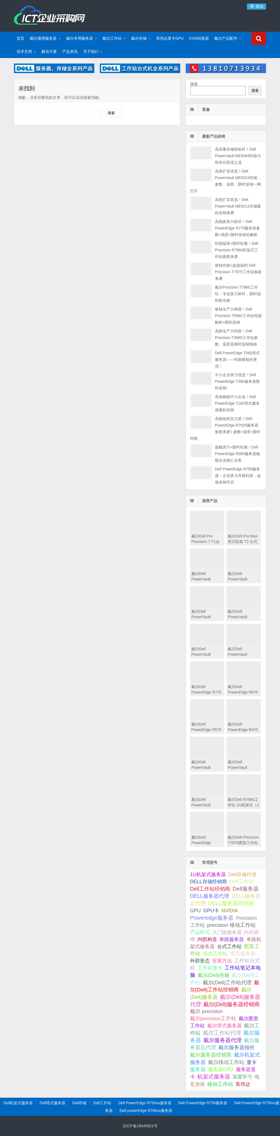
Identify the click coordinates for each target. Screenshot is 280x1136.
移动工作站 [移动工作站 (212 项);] (220, 1084)
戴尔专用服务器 (79, 38)
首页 (20, 38)
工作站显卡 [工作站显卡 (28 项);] (210, 968)
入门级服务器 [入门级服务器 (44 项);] (227, 932)
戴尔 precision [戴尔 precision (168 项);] (206, 1011)
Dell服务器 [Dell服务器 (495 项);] (245, 889)
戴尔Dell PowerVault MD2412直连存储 (206, 805)
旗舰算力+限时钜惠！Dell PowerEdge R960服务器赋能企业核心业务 (237, 453)
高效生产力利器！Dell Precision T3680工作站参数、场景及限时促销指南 (236, 337)
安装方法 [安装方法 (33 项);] (222, 961)
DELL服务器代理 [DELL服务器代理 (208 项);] (209, 896)
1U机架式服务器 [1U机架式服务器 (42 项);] (208, 874)
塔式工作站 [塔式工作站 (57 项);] (215, 953)
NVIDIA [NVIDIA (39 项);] (229, 910)
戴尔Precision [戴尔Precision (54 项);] (240, 1011)
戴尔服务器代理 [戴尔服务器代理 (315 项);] (222, 1040)
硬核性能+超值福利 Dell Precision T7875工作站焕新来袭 (238, 272)
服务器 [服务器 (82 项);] (198, 1069)
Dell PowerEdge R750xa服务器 (144, 1103)
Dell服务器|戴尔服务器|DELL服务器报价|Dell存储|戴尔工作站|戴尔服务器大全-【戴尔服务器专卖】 (49, 15)
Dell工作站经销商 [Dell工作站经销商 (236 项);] (210, 889)
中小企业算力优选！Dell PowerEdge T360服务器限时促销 (237, 381)
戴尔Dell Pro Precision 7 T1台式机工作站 (205, 541)
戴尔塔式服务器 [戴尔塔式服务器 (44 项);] (224, 1025)
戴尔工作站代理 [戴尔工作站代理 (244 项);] (222, 1033)
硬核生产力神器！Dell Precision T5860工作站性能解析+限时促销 (238, 315)
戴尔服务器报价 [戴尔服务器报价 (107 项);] (236, 1047)
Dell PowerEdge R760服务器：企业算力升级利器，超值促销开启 (238, 475)
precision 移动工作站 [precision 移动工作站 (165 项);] (231, 925)
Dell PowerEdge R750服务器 (203, 1103)
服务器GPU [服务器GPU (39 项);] (221, 1069)
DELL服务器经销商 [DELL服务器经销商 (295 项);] (231, 903)
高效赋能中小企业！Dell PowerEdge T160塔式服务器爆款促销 (237, 403)
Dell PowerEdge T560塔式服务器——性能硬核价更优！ (237, 359)
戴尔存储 (139, 38)
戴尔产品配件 (225, 38)
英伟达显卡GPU (169, 38)
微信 (256, 6)
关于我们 (90, 51)
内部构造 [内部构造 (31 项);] (207, 939)
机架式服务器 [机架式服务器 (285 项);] (213, 1077)
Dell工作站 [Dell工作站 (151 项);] (241, 881)
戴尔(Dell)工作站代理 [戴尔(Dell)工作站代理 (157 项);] (227, 982)
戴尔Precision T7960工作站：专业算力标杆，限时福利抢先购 (238, 294)
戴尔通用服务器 (43, 38)
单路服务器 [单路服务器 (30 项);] (231, 939)
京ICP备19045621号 (140, 1126)
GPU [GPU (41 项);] (195, 910)
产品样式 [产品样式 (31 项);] (200, 932)
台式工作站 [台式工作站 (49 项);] (229, 946)
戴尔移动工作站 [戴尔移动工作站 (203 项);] (226, 1062)
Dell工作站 (102, 1103)
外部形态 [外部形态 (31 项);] (200, 961)
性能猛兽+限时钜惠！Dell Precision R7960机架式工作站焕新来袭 (236, 250)
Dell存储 (79, 1103)
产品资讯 (70, 51)
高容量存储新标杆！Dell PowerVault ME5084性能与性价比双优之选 (238, 156)
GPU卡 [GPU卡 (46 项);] (211, 910)
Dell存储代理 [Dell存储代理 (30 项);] (242, 874)
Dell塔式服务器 (52, 1103)
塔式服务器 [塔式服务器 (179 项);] (243, 953)
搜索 (194, 84)
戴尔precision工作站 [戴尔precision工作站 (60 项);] (213, 1018)
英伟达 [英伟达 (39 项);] (242, 1084)
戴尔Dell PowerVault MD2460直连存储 (206, 767)
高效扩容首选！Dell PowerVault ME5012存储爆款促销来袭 (238, 206)
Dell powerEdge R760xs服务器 (145, 1110)
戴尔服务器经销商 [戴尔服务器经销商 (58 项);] (211, 1055)
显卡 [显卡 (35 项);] (251, 1062)
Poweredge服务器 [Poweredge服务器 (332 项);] (212, 918)
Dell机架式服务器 (18, 1103)
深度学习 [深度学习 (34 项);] (242, 1077)
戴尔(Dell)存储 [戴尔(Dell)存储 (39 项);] (213, 975)
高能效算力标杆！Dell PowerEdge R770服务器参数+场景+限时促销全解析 (237, 228)
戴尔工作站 (112, 38)
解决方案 (49, 51)
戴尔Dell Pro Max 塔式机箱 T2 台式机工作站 (242, 541)
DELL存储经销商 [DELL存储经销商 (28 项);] (208, 881)
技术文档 (24, 51)
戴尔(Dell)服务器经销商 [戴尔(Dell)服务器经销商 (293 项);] (231, 1004)
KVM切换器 (199, 38)
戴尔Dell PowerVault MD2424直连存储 (243, 767)
